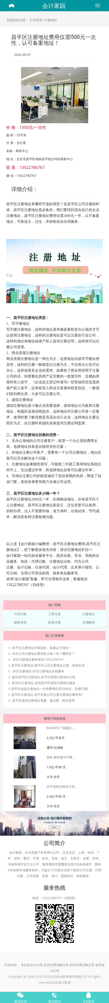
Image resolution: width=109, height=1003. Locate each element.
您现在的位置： (18, 20)
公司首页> (37, 20)
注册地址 (51, 20)
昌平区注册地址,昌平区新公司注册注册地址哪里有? (47, 694)
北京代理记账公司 (56, 965)
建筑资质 (20, 622)
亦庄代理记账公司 (82, 965)
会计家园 (54, 6)
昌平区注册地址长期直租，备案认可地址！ (42, 648)
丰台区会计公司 (32, 965)
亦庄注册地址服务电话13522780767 (38, 659)
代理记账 (20, 614)
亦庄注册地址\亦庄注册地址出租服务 (38, 671)
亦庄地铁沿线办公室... (62, 786)
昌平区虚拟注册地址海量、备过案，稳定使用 (43, 700)
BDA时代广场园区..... (61, 728)
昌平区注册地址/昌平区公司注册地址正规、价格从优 (48, 665)
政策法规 (54, 622)
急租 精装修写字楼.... (61, 757)
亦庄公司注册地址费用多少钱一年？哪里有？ (43, 653)
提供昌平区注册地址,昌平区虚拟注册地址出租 (43, 677)
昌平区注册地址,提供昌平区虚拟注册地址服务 (43, 683)
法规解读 (88, 622)
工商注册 (54, 614)
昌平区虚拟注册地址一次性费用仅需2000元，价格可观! (49, 689)
